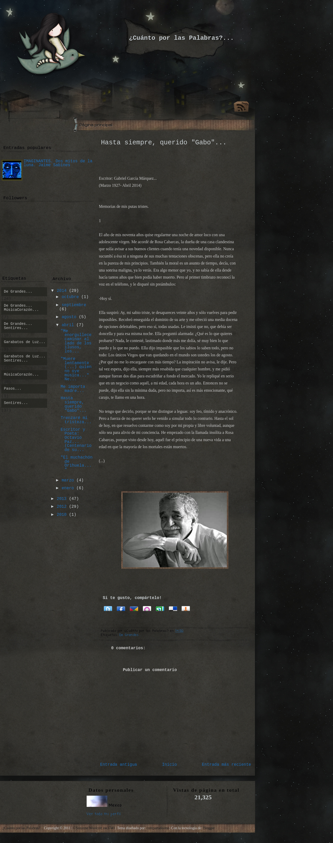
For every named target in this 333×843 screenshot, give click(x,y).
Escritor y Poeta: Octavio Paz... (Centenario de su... (76, 440)
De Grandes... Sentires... (18, 326)
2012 (62, 506)
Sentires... (16, 403)
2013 (62, 499)
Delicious (173, 608)
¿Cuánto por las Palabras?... (181, 38)
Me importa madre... (73, 388)
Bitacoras (186, 608)
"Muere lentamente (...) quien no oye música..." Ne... (76, 369)
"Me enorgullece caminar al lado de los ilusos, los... (76, 341)
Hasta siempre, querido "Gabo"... (164, 142)
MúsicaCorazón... (21, 374)
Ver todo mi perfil (104, 814)
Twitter (107, 608)
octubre (70, 297)
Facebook (120, 608)
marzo (68, 480)
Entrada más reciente (226, 764)
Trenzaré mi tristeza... (76, 420)
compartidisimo (157, 828)
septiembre (74, 305)
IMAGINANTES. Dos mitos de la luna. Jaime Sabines (58, 163)
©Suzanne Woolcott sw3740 (94, 828)
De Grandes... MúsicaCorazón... (21, 308)
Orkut (146, 608)
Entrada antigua (118, 764)
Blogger (209, 828)
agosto (69, 317)
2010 (62, 514)
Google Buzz (133, 608)
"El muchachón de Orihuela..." (77, 463)
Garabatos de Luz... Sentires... (25, 358)
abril (68, 325)
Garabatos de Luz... (25, 342)
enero (68, 488)
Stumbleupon (159, 608)
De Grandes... (130, 635)
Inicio (169, 764)
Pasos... (12, 389)
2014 (62, 290)
